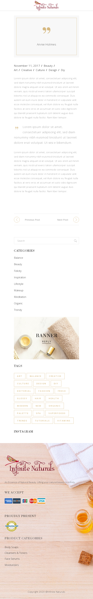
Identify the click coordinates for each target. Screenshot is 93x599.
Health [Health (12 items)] (54, 398)
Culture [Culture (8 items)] (23, 383)
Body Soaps (11, 547)
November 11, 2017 (27, 65)
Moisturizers (12, 565)
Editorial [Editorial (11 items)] (24, 391)
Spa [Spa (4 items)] (38, 413)
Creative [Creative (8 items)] (55, 376)
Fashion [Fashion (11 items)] (44, 391)
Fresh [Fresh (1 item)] (62, 391)
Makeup (18, 290)
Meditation (20, 297)
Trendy (18, 310)
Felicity (18, 271)
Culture (40, 70)
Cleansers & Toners (16, 553)
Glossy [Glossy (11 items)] (22, 398)
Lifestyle (18, 284)
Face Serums (12, 558)
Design (53, 70)
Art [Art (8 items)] (19, 376)
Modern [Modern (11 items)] (22, 405)
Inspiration (20, 277)
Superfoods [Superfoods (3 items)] (57, 413)
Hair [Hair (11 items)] (38, 398)
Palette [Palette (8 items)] (23, 413)
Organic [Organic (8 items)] (55, 405)
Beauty (48, 65)
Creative (26, 70)
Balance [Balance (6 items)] (36, 376)
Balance (18, 257)
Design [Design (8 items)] (41, 383)
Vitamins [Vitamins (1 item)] (64, 420)
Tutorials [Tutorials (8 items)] (42, 420)
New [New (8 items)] (38, 405)
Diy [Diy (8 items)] (56, 383)
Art (16, 70)
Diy (63, 70)
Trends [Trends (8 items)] (22, 420)
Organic (18, 303)
